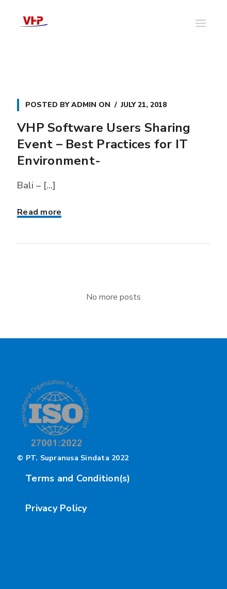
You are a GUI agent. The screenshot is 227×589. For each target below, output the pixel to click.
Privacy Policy (56, 508)
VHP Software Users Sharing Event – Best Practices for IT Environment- (104, 144)
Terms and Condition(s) (78, 478)
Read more (39, 212)
